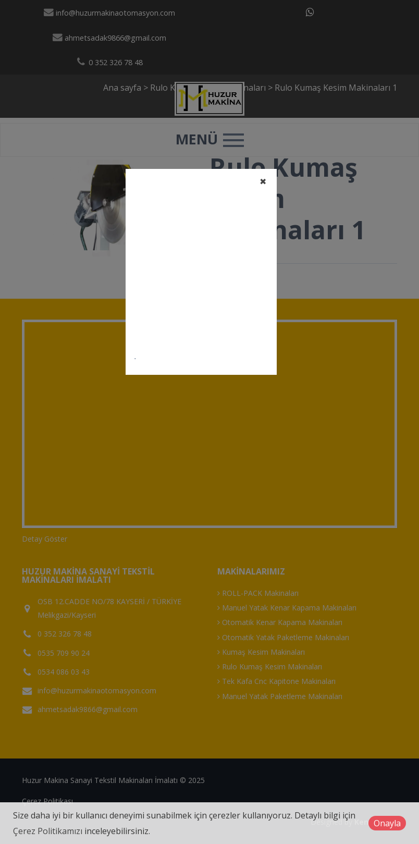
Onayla (387, 823)
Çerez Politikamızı (47, 831)
